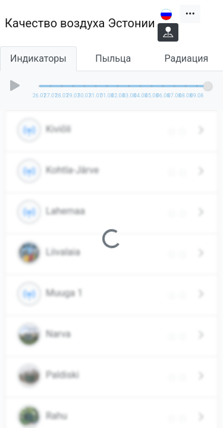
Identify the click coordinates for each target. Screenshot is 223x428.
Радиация (187, 58)
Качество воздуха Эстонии (80, 23)
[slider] (207, 86)
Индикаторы (38, 58)
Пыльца (113, 58)
